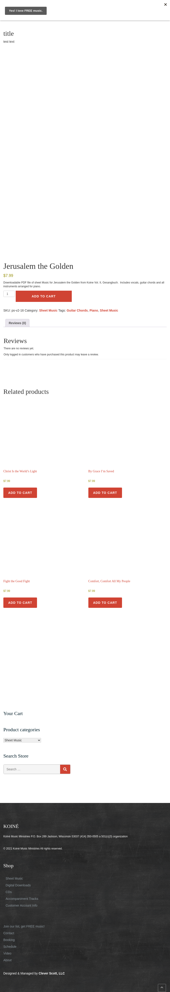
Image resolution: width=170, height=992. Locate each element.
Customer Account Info (21, 905)
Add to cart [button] (20, 493)
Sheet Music (48, 310)
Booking (9, 940)
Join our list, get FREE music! (24, 926)
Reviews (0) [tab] (17, 323)
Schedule (9, 946)
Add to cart (44, 296)
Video (7, 953)
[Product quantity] (9, 294)
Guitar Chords (77, 310)
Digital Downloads (18, 885)
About (7, 960)
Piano (93, 310)
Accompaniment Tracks (22, 899)
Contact (8, 933)
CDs (9, 892)
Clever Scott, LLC (52, 973)
